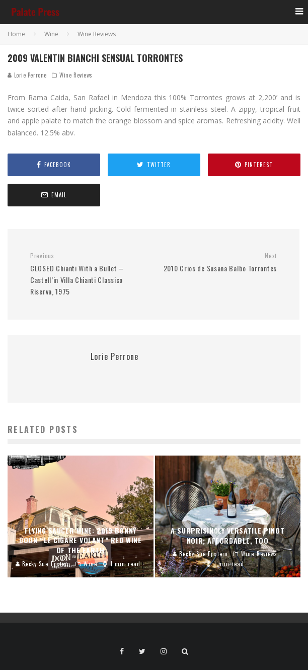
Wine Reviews (76, 75)
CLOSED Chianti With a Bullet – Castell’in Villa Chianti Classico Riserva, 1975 (88, 274)
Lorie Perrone (27, 75)
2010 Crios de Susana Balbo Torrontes (219, 262)
